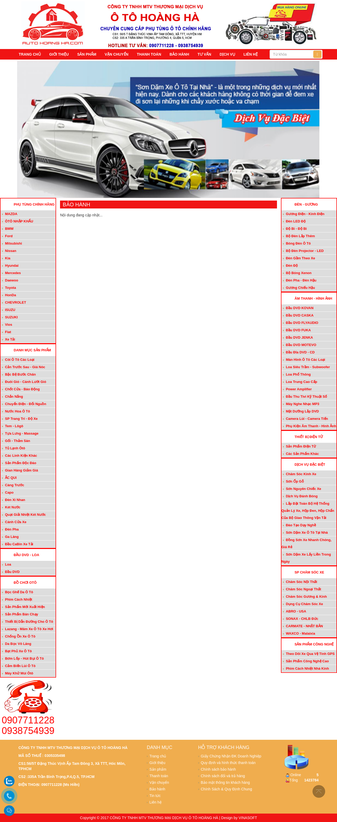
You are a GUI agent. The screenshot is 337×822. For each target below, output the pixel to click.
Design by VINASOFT (239, 818)
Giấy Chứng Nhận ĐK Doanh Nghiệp (231, 756)
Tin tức (155, 796)
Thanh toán (149, 54)
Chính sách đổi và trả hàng (223, 776)
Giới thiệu (59, 54)
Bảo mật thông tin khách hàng (225, 782)
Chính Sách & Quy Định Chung (226, 789)
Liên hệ (251, 54)
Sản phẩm (86, 54)
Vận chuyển (116, 54)
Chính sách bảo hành (218, 769)
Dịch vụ (227, 54)
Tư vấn (204, 54)
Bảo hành (179, 54)
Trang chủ (30, 54)
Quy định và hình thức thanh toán (228, 763)
